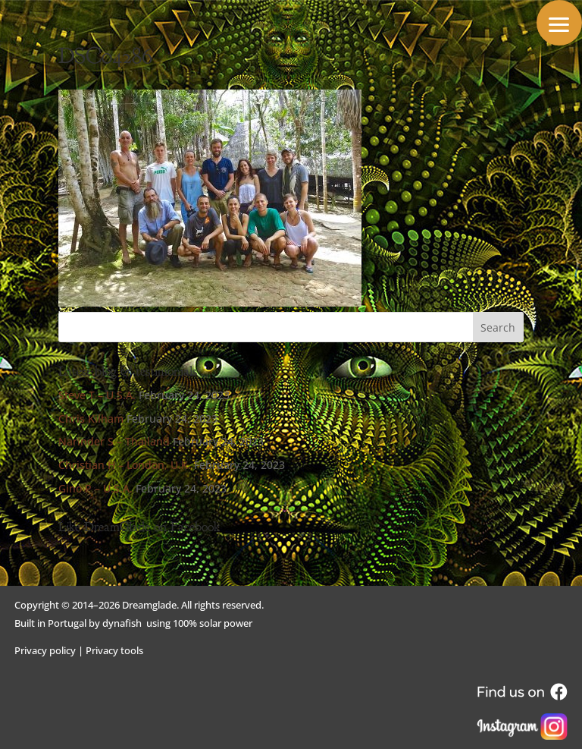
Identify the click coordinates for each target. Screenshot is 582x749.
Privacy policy (45, 650)
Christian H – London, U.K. (124, 465)
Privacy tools (114, 650)
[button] (559, 23)
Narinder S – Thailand (114, 441)
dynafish (122, 623)
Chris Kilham (91, 418)
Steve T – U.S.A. (97, 395)
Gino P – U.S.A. (95, 488)
